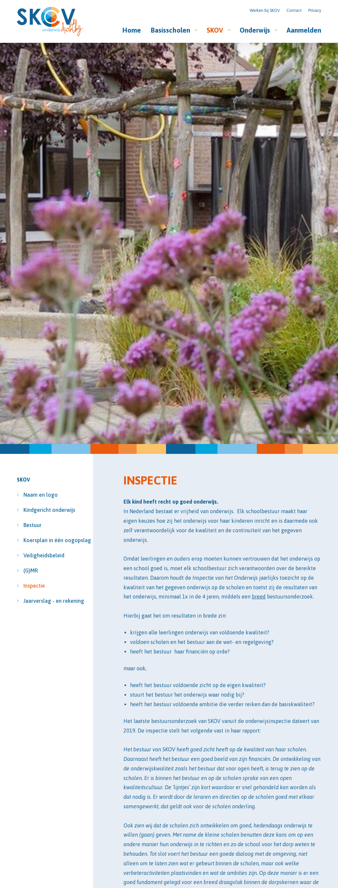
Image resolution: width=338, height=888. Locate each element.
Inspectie (34, 586)
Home (131, 30)
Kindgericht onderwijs (42, 510)
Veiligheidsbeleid (42, 555)
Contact (294, 10)
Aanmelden (304, 30)
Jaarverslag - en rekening (42, 601)
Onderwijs (255, 30)
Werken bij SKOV (265, 10)
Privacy (314, 10)
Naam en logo (40, 495)
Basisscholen (170, 30)
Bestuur (33, 525)
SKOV (215, 30)
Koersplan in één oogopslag (42, 540)
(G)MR (30, 570)
